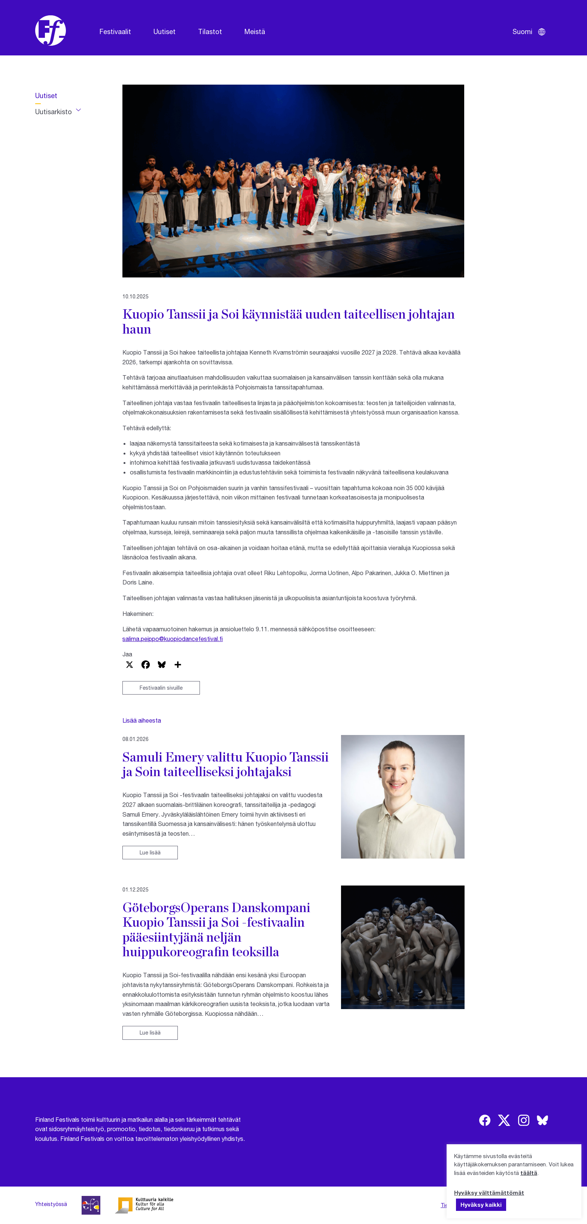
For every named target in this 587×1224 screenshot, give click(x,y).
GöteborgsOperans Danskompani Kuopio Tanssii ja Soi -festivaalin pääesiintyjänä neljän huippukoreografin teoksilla (216, 929)
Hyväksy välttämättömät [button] (489, 1192)
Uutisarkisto (53, 111)
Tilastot (210, 31)
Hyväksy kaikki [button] (481, 1204)
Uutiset (164, 31)
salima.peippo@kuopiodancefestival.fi (172, 638)
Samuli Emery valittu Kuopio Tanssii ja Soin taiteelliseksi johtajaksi (225, 764)
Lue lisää (150, 852)
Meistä (254, 31)
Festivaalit (115, 31)
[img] (484, 1120)
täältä (528, 1172)
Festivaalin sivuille (161, 687)
